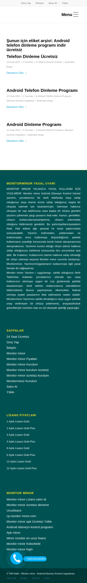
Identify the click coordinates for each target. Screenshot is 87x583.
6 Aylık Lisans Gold (18, 448)
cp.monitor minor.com (21, 516)
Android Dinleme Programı (34, 124)
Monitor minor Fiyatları (22, 359)
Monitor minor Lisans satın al (26, 499)
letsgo (9, 67)
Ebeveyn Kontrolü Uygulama (20, 100)
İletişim (40, 3)
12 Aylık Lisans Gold (19, 461)
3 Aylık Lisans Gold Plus (21, 441)
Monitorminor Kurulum (22, 381)
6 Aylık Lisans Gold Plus (21, 454)
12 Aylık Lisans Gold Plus (22, 468)
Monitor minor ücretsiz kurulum (28, 375)
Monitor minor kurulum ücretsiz (28, 370)
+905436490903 (35, 558)
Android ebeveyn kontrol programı (30, 527)
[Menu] (68, 14)
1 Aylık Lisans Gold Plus (21, 428)
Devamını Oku (17, 72)
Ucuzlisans (14, 510)
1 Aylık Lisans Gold (18, 421)
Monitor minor (16, 353)
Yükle (65, 3)
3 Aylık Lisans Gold (18, 434)
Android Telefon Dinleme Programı (42, 90)
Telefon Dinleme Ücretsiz (32, 56)
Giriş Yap (26, 3)
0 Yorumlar (28, 62)
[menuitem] (26, 3)
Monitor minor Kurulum (22, 364)
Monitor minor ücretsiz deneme (28, 505)
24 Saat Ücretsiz (18, 336)
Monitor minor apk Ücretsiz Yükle (29, 521)
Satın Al (53, 3)
